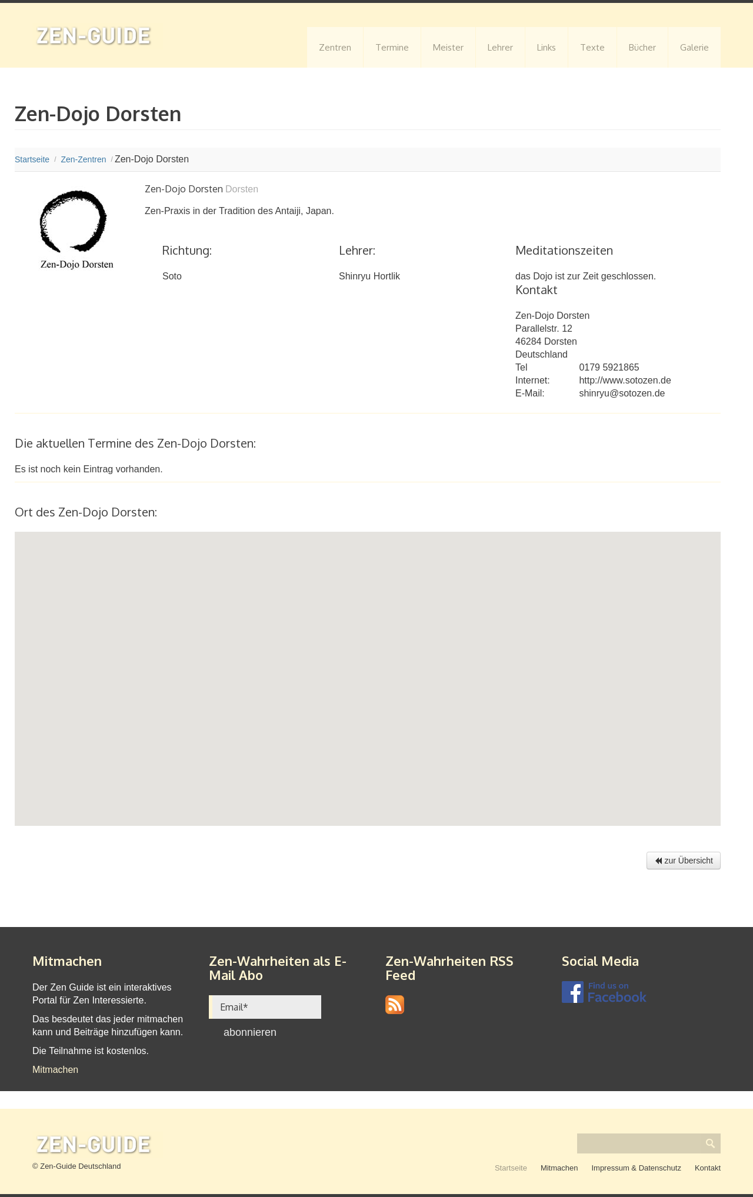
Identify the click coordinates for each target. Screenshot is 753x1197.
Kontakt (708, 1167)
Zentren (335, 47)
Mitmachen (55, 1070)
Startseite (511, 1167)
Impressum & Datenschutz (636, 1167)
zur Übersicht (683, 860)
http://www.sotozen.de (625, 380)
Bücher (642, 47)
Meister (448, 47)
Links (546, 47)
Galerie (694, 47)
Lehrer (500, 47)
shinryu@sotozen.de (622, 393)
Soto (172, 276)
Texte (592, 47)
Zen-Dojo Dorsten (552, 316)
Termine (392, 47)
